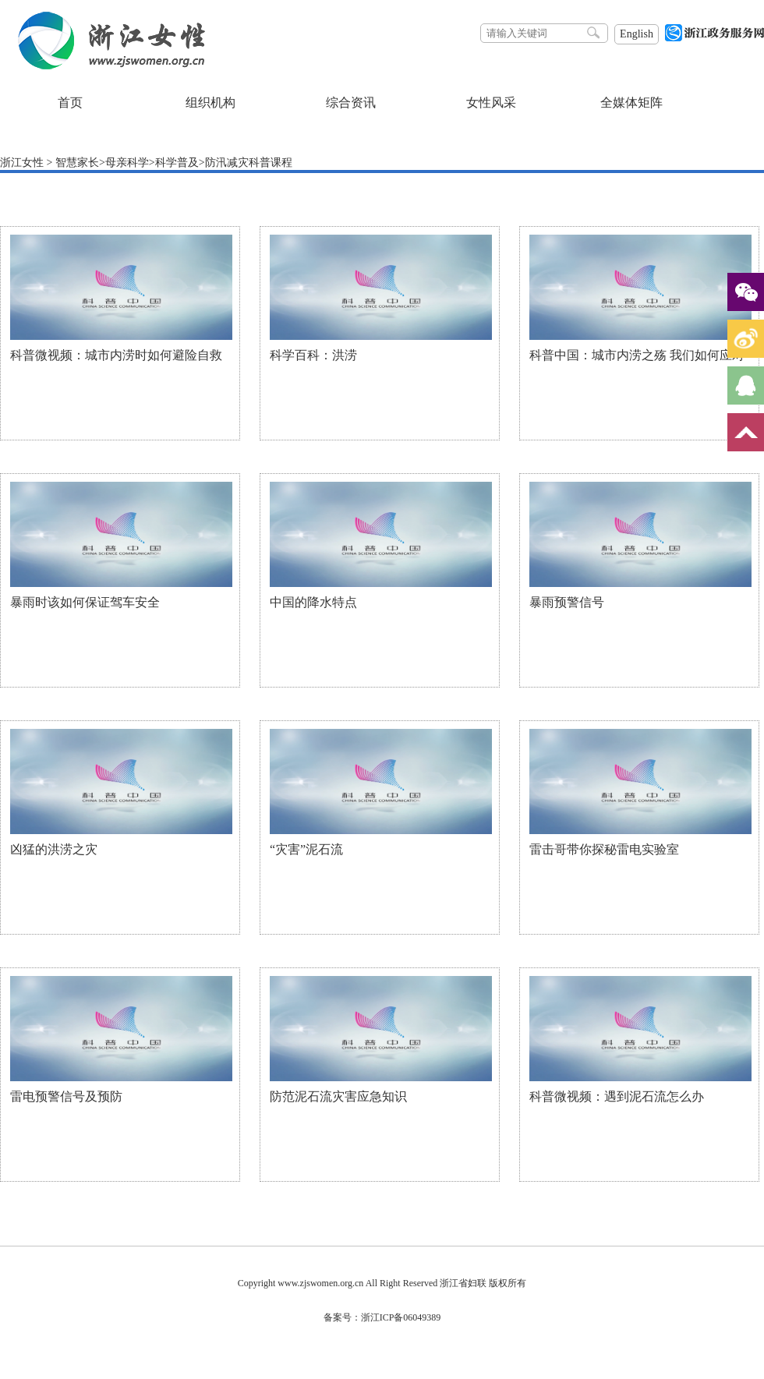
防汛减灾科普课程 (248, 162)
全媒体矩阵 (631, 102)
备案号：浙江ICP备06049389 (382, 1317)
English (636, 34)
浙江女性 (22, 162)
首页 (70, 102)
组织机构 (210, 102)
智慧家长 (77, 162)
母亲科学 (127, 162)
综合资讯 (351, 102)
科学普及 (177, 162)
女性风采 (491, 102)
